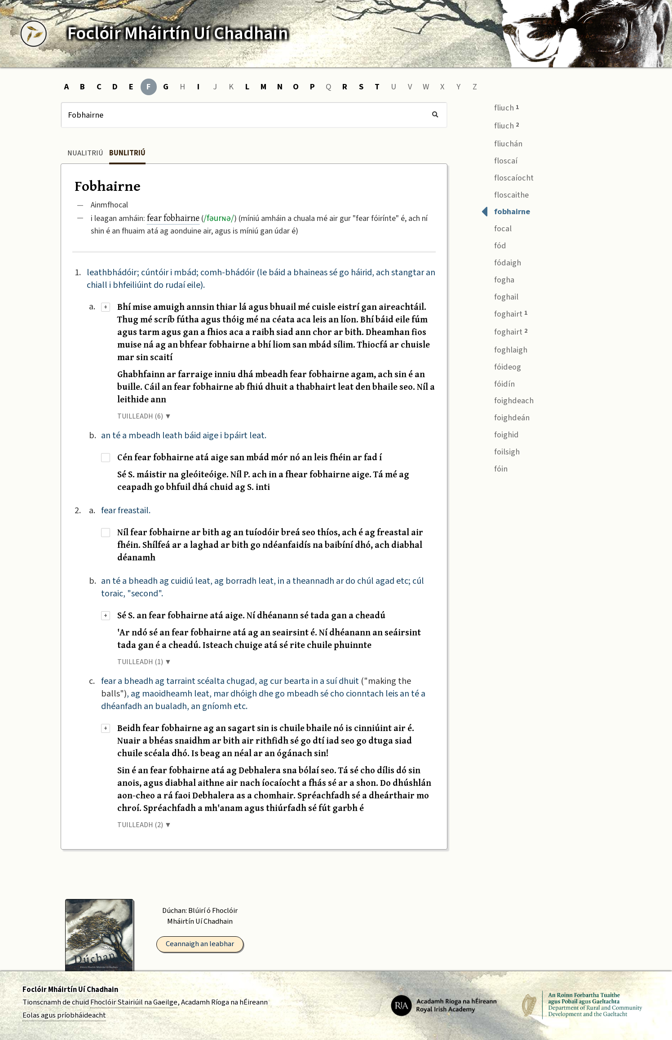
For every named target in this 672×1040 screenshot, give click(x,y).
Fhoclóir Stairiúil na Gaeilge (133, 1002)
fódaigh (501, 262)
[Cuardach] (254, 115)
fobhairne (505, 211)
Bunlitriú (127, 153)
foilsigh (500, 451)
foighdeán (505, 417)
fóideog (501, 366)
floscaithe (505, 194)
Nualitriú (85, 153)
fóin (494, 468)
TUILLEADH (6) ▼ (144, 416)
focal (496, 228)
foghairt (504, 313)
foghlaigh (504, 349)
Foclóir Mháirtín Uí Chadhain (70, 989)
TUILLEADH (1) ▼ (144, 662)
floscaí (499, 160)
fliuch (500, 107)
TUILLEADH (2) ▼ (144, 825)
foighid (500, 434)
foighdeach (507, 400)
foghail (499, 296)
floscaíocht (507, 177)
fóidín (498, 383)
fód (493, 245)
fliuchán (501, 143)
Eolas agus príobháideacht (64, 1015)
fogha (497, 279)
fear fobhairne (173, 217)
